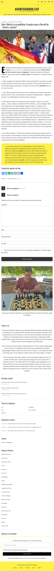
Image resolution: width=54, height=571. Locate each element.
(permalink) (18, 178)
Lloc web (3, 243)
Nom (3, 230)
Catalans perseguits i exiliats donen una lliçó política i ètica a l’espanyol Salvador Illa (24, 427)
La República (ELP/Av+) (6, 488)
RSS (44, 1)
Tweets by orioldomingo (6, 442)
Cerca (51, 1)
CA (36, 5)
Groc (17, 22)
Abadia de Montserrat (6, 454)
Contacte (27, 567)
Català (33, 567)
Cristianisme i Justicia (6, 462)
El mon (3, 465)
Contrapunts (31, 407)
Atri (2, 407)
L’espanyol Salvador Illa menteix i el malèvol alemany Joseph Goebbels (22, 423)
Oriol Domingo (4, 22)
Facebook (38, 1)
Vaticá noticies (4, 526)
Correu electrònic (6, 237)
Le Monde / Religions (5, 495)
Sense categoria (32, 410)
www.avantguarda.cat (17, 70)
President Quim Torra (6, 511)
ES (38, 5)
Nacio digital (4, 503)
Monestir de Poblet (5, 499)
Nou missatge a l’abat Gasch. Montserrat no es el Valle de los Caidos (21, 430)
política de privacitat (27, 558)
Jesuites (3, 480)
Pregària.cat (4, 507)
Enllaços (21, 567)
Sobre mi (15, 567)
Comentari (4, 205)
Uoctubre (3, 413)
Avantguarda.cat (27, 9)
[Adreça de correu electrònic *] (27, 545)
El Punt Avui (4, 473)
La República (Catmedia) (6, 484)
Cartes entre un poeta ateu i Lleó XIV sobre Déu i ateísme (14, 382)
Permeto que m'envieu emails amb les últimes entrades (15, 550)
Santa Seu (3, 518)
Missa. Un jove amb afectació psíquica (9, 388)
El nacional (3, 469)
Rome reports (4, 514)
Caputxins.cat (4, 458)
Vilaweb (3, 522)
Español (39, 567)
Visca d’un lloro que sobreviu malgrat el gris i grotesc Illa (14, 393)
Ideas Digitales (4, 477)
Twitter (41, 1)
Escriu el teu (22, 188)
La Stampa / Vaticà (5, 492)
